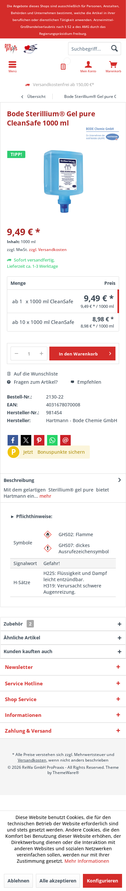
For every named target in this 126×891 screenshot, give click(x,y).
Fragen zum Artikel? (32, 382)
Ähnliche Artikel (22, 637)
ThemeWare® (66, 772)
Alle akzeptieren (57, 881)
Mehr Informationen (86, 861)
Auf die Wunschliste (32, 374)
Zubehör (19, 624)
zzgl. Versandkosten (48, 249)
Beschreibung (19, 480)
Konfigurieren (102, 881)
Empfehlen (85, 382)
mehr (44, 496)
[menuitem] (113, 66)
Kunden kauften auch (28, 651)
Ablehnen (18, 881)
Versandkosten (32, 760)
